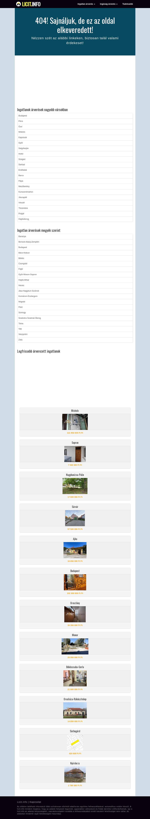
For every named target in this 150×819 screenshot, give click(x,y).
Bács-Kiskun (24, 253)
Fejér (20, 269)
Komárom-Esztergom (27, 296)
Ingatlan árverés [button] (86, 4)
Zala (20, 340)
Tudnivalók (127, 4)
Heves (21, 285)
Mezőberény (24, 186)
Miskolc (21, 132)
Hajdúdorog (23, 219)
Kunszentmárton (25, 192)
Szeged (21, 159)
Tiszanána (23, 208)
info (31, 4)
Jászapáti (22, 197)
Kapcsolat (35, 802)
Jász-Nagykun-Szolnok (28, 291)
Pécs (20, 121)
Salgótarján (23, 148)
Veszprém (22, 334)
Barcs (21, 175)
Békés (21, 258)
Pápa (20, 181)
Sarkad (21, 164)
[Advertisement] (75, 81)
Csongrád (22, 263)
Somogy (22, 312)
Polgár (21, 213)
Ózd (20, 127)
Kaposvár (22, 137)
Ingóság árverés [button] (109, 4)
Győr (20, 143)
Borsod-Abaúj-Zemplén (28, 242)
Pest (20, 307)
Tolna (20, 323)
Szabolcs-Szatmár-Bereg (29, 318)
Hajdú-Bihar (23, 280)
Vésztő (21, 203)
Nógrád (21, 302)
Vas (20, 329)
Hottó (20, 154)
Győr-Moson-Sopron (27, 274)
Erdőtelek (22, 170)
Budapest (22, 116)
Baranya (22, 236)
